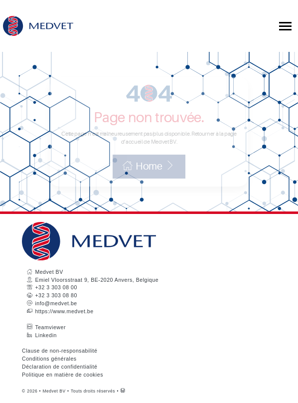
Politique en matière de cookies (62, 375)
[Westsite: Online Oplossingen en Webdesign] (123, 391)
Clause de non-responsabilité (59, 351)
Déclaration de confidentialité (59, 367)
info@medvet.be (56, 303)
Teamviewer (50, 327)
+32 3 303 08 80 (56, 295)
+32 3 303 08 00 (56, 287)
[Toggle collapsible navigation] (285, 26)
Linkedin (46, 335)
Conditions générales (49, 359)
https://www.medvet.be (64, 311)
